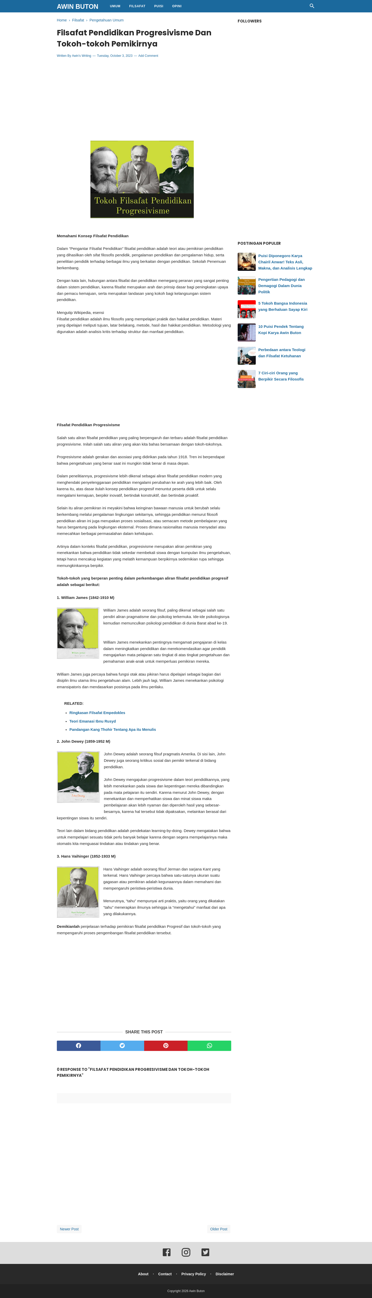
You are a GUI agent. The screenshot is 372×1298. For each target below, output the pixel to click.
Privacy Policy (193, 1274)
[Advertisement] (144, 99)
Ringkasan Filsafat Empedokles (97, 713)
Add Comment (148, 56)
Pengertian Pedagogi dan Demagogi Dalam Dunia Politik (281, 285)
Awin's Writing (81, 56)
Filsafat (137, 6)
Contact (165, 1274)
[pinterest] (166, 1046)
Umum (115, 6)
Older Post (218, 1229)
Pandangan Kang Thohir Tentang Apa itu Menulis (112, 729)
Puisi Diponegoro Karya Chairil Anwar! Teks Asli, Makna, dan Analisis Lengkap (285, 262)
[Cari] (312, 7)
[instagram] (186, 1256)
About (143, 1274)
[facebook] (78, 1046)
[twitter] (122, 1046)
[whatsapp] (209, 1046)
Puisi (158, 6)
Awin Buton (77, 6)
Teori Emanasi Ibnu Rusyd (92, 721)
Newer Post (69, 1229)
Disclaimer (225, 1274)
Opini (177, 6)
